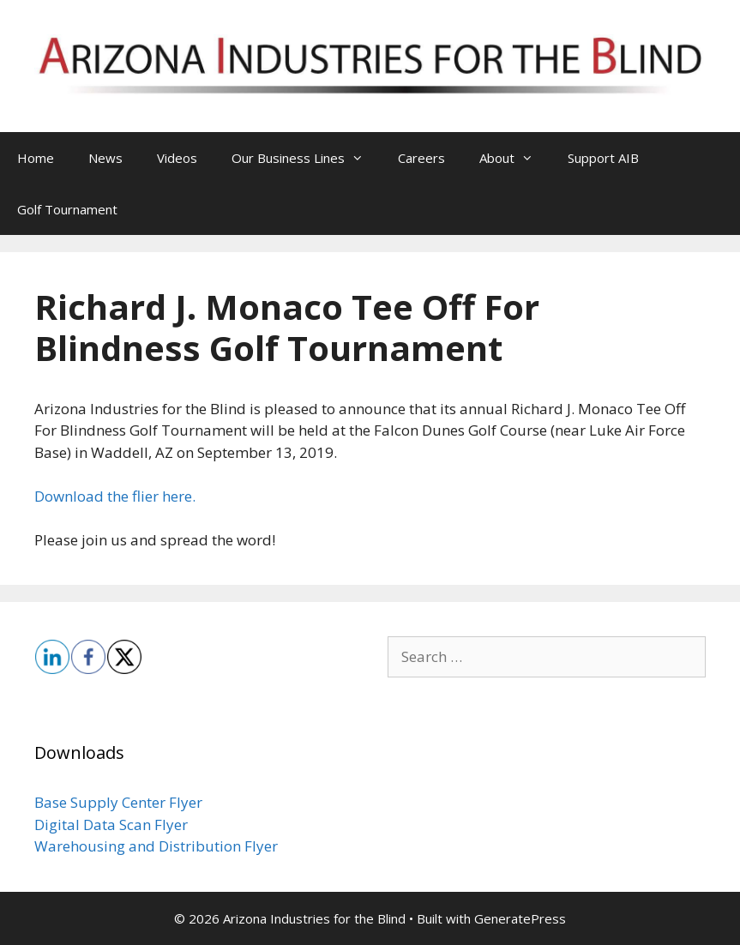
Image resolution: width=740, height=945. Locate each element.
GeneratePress (520, 918)
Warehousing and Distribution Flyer (156, 846)
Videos (177, 157)
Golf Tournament (67, 209)
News (105, 157)
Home (35, 157)
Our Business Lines (306, 158)
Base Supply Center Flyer (118, 802)
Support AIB (603, 157)
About (514, 158)
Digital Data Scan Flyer (111, 824)
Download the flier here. (115, 496)
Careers (421, 157)
